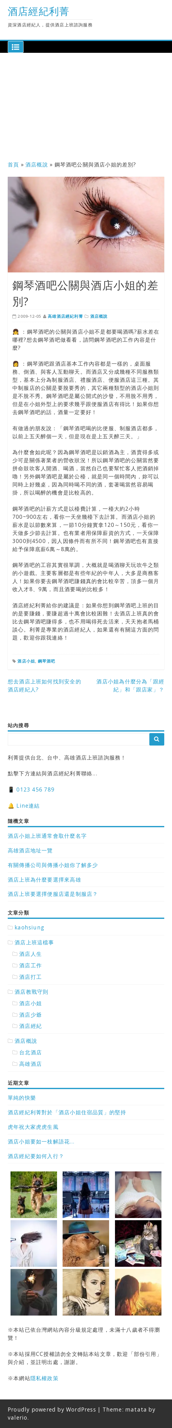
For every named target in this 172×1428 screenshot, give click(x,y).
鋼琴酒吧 (46, 661)
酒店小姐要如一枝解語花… (41, 1141)
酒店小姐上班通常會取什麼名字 (47, 835)
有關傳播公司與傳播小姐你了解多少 (53, 865)
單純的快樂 (22, 1097)
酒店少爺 (30, 1014)
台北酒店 (30, 1052)
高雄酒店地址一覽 (30, 850)
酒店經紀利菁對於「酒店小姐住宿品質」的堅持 (67, 1112)
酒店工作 (30, 965)
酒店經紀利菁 (38, 11)
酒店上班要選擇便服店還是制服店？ (53, 893)
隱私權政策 (44, 1378)
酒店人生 (30, 953)
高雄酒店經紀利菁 (65, 316)
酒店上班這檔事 (34, 942)
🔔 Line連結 (24, 805)
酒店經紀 (30, 1025)
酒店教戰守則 (31, 991)
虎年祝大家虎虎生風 (33, 1126)
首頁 (13, 164)
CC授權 (45, 1353)
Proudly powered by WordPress (52, 1409)
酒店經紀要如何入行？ (36, 1156)
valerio (17, 1417)
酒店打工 (30, 976)
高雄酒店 (30, 1063)
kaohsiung (29, 927)
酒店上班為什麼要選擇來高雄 (44, 879)
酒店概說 (36, 164)
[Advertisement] (86, 108)
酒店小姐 (26, 661)
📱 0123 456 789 (31, 789)
